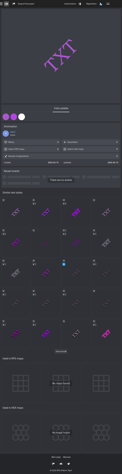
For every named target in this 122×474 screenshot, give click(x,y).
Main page (56, 457)
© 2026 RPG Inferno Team (61, 470)
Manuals (67, 457)
